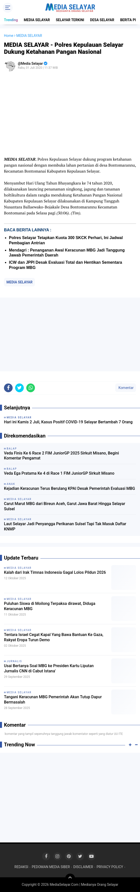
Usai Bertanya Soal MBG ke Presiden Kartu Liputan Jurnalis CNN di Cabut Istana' (49, 668)
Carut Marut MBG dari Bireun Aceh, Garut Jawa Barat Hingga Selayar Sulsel (64, 506)
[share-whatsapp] (30, 387)
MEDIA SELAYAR (37, 20)
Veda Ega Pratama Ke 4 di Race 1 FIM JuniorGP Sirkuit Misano (59, 473)
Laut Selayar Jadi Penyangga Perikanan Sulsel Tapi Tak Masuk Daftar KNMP (65, 526)
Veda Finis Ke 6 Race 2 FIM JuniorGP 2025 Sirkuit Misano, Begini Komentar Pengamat (61, 456)
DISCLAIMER (83, 867)
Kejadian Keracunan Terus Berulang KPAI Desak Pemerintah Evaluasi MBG (69, 488)
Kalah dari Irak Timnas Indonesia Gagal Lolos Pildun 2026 (55, 572)
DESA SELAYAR (102, 20)
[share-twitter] (19, 387)
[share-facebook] (8, 387)
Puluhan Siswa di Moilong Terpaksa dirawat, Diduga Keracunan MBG (49, 606)
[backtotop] (70, 879)
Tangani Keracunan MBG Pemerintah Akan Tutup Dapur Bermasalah (53, 699)
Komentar (126, 388)
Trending (11, 20)
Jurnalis (14, 661)
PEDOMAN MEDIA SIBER (51, 867)
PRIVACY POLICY (110, 867)
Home (8, 36)
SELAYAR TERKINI (70, 20)
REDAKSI (21, 867)
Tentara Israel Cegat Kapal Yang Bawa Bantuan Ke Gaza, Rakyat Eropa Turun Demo (53, 637)
